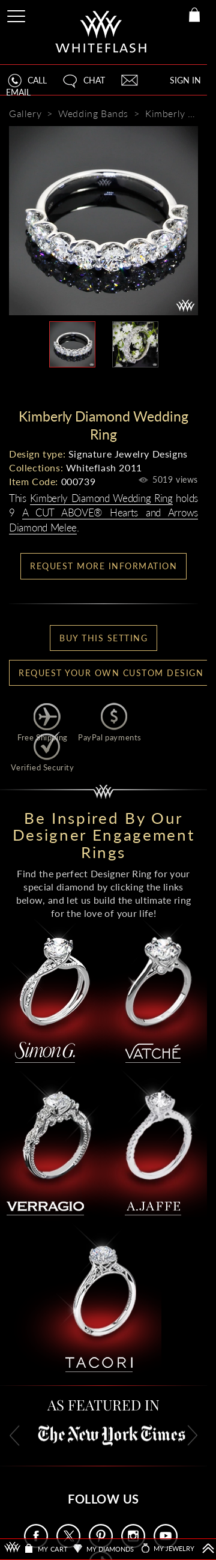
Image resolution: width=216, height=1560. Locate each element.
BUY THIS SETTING (103, 638)
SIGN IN (185, 80)
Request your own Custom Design (111, 673)
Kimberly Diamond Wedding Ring (101, 498)
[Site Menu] (17, 14)
